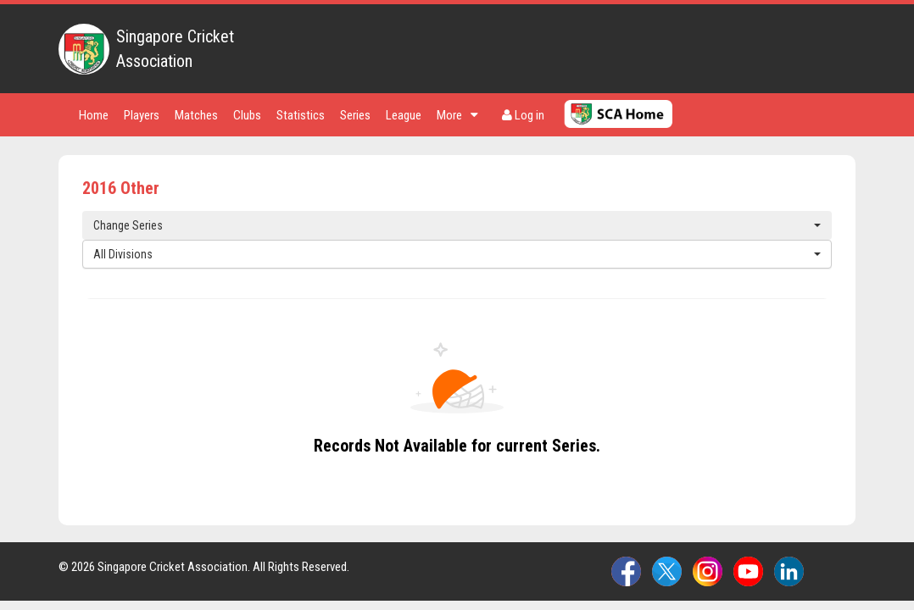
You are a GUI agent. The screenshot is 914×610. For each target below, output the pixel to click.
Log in (523, 115)
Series (355, 115)
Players (141, 115)
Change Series (457, 225)
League (403, 115)
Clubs (247, 115)
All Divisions (457, 254)
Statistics (300, 115)
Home (94, 115)
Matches (196, 115)
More (457, 115)
